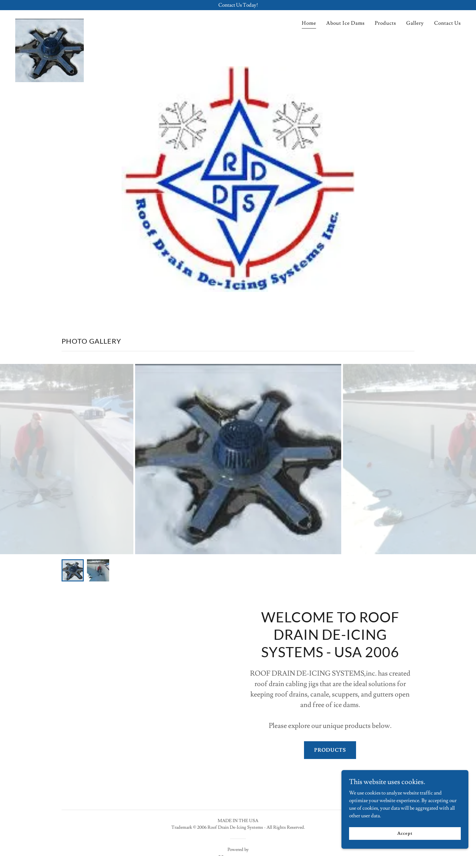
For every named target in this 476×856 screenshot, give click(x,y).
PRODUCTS (330, 750)
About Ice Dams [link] (345, 23)
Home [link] (309, 23)
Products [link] (385, 23)
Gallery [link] (415, 23)
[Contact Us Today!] (238, 5)
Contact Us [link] (447, 23)
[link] (49, 21)
